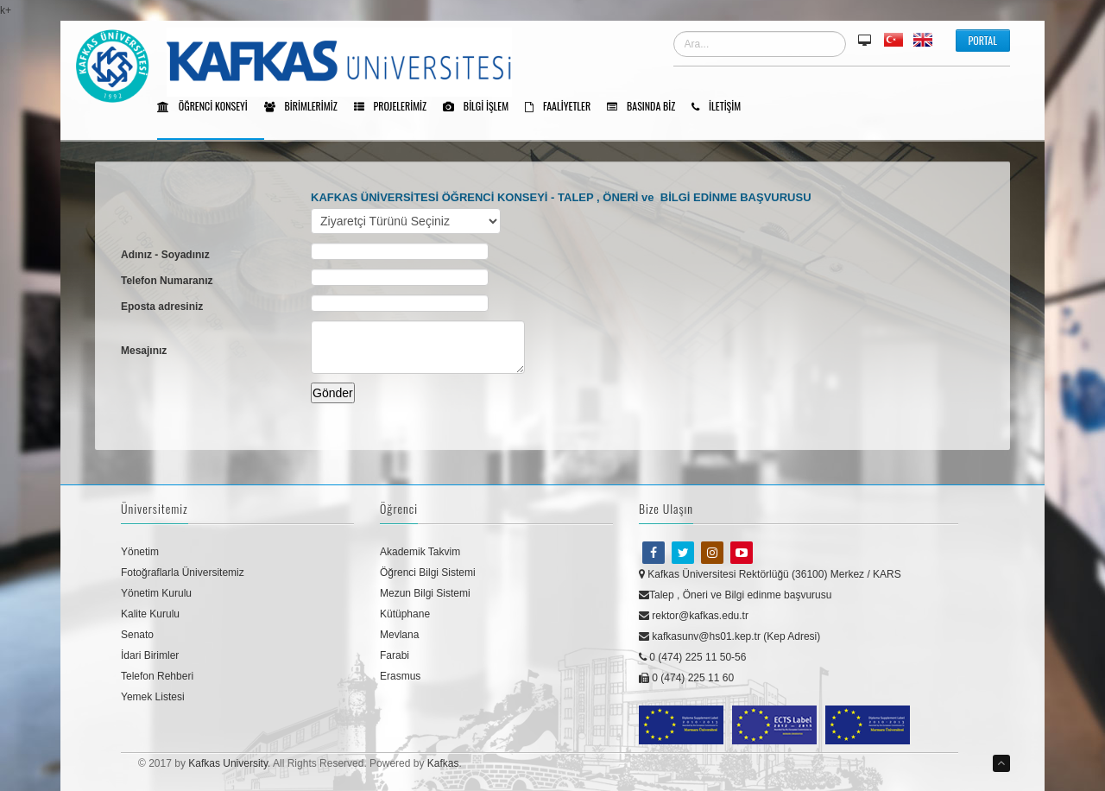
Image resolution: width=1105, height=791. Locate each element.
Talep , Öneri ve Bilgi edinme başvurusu (735, 595)
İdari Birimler (150, 655)
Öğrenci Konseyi (208, 107)
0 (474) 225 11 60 (686, 678)
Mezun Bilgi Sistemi (425, 593)
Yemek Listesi (153, 697)
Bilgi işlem (482, 107)
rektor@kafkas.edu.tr (693, 616)
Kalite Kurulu (150, 614)
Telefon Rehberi (157, 676)
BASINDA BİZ (647, 107)
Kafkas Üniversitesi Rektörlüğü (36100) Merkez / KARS (770, 574)
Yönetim (140, 552)
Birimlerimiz (307, 107)
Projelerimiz (396, 107)
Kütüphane (405, 614)
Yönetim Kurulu (156, 593)
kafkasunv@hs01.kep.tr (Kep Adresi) (729, 636)
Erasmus (400, 676)
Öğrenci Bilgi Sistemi (428, 572)
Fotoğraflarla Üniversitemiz (182, 572)
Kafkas (443, 763)
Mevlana (399, 635)
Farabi (394, 655)
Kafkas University (228, 763)
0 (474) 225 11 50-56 (692, 657)
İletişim (722, 107)
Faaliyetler (564, 107)
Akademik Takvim (420, 552)
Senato (137, 635)
